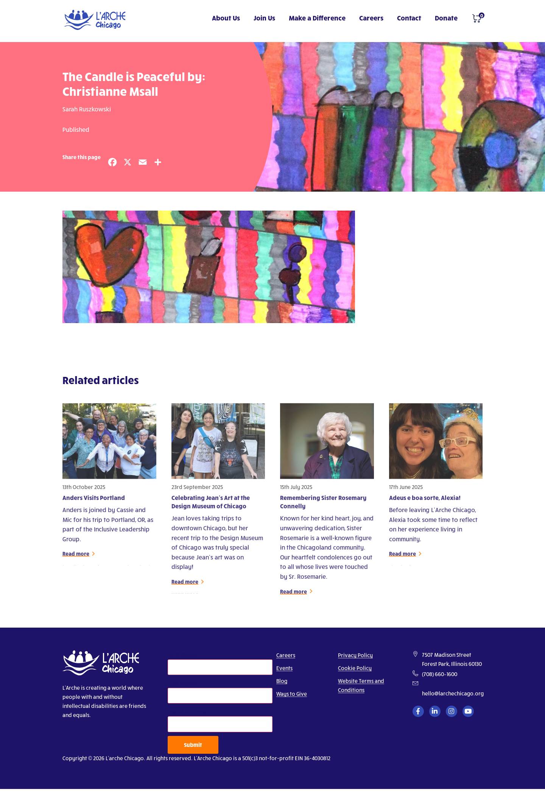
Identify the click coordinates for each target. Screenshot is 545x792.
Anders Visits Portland (93, 501)
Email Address (187, 711)
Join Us (264, 17)
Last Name (182, 683)
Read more (75, 557)
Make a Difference (317, 17)
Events (284, 668)
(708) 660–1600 (439, 674)
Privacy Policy (355, 655)
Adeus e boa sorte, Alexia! (425, 501)
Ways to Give (291, 693)
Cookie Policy (355, 668)
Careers (371, 17)
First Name (182, 654)
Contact (409, 17)
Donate (446, 17)
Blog (281, 681)
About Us (226, 17)
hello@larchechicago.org (453, 693)
